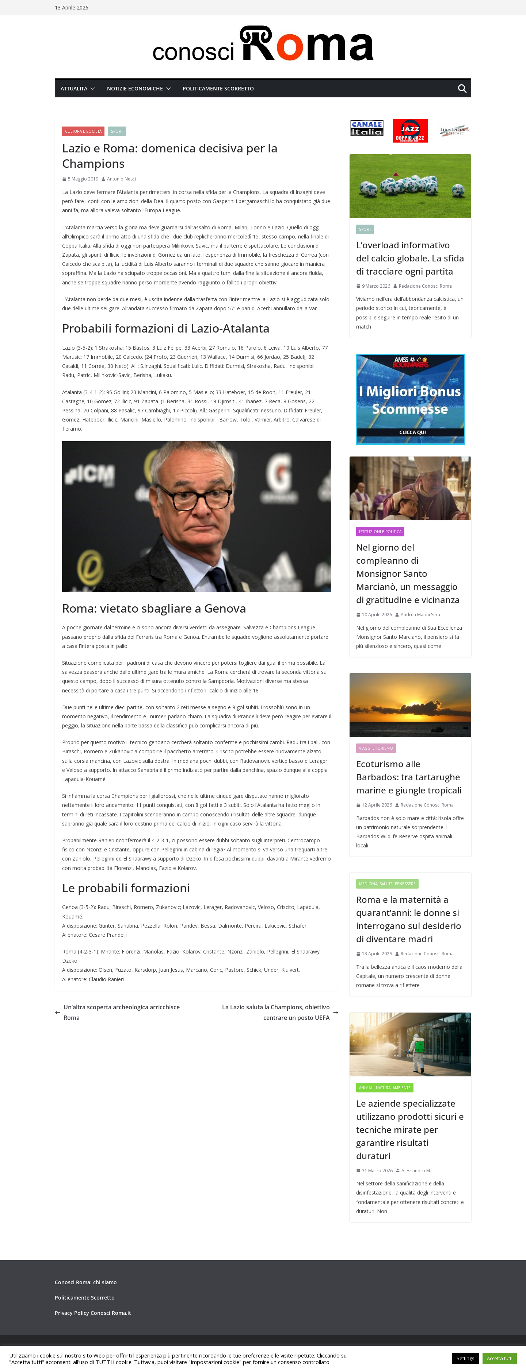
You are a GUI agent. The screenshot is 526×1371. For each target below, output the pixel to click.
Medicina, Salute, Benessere (387, 883)
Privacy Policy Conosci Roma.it (93, 1312)
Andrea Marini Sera (420, 614)
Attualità (74, 88)
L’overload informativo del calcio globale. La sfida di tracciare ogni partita (410, 258)
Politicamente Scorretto (218, 88)
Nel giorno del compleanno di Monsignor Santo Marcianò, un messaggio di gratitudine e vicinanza (408, 573)
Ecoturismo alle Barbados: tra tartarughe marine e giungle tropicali (409, 777)
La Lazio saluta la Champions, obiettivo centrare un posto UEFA (280, 1012)
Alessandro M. (416, 1171)
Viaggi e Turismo (376, 748)
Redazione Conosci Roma (425, 286)
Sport (117, 131)
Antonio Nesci (121, 179)
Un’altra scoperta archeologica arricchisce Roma (117, 1012)
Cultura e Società (83, 131)
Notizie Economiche (135, 88)
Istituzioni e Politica (380, 531)
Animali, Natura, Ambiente (385, 1087)
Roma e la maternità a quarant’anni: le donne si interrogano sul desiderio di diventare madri (408, 919)
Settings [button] (465, 1358)
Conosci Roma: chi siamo (86, 1282)
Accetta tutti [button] (499, 1358)
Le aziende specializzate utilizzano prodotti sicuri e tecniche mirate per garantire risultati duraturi (410, 1129)
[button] (91, 88)
